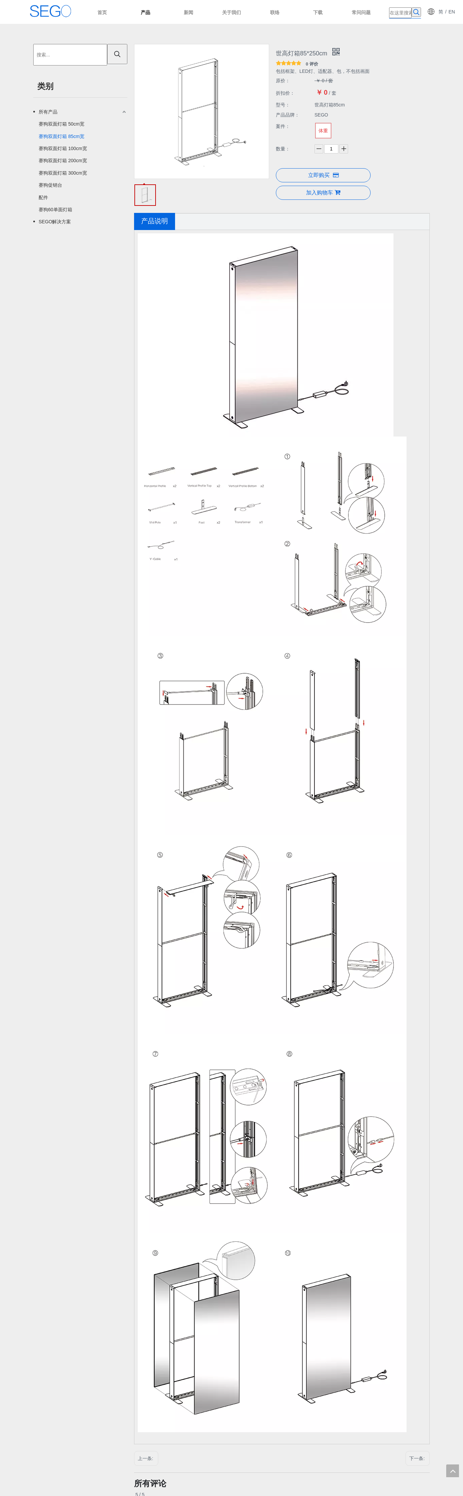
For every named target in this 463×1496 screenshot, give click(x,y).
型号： (283, 104)
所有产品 (48, 112)
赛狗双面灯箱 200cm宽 (63, 160)
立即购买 (323, 175)
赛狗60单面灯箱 (55, 209)
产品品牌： (287, 115)
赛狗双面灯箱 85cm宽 (61, 136)
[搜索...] (70, 54)
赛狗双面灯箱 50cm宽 (61, 124)
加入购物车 (323, 192)
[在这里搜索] (400, 12)
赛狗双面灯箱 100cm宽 (63, 148)
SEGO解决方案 (55, 221)
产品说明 (154, 221)
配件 (43, 197)
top (452, 1470)
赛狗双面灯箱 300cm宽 (63, 173)
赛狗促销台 (50, 185)
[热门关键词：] (416, 12)
